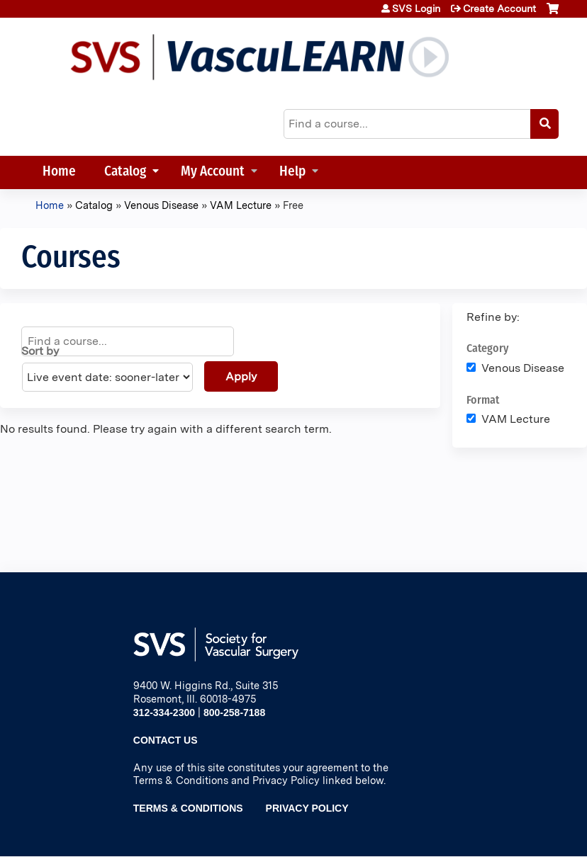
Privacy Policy (307, 808)
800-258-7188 (234, 712)
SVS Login (416, 8)
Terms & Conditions (188, 808)
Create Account (499, 8)
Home (59, 172)
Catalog (125, 172)
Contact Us (165, 740)
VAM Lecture (241, 205)
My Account (213, 172)
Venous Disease (161, 205)
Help (292, 172)
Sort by (40, 351)
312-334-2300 (164, 712)
